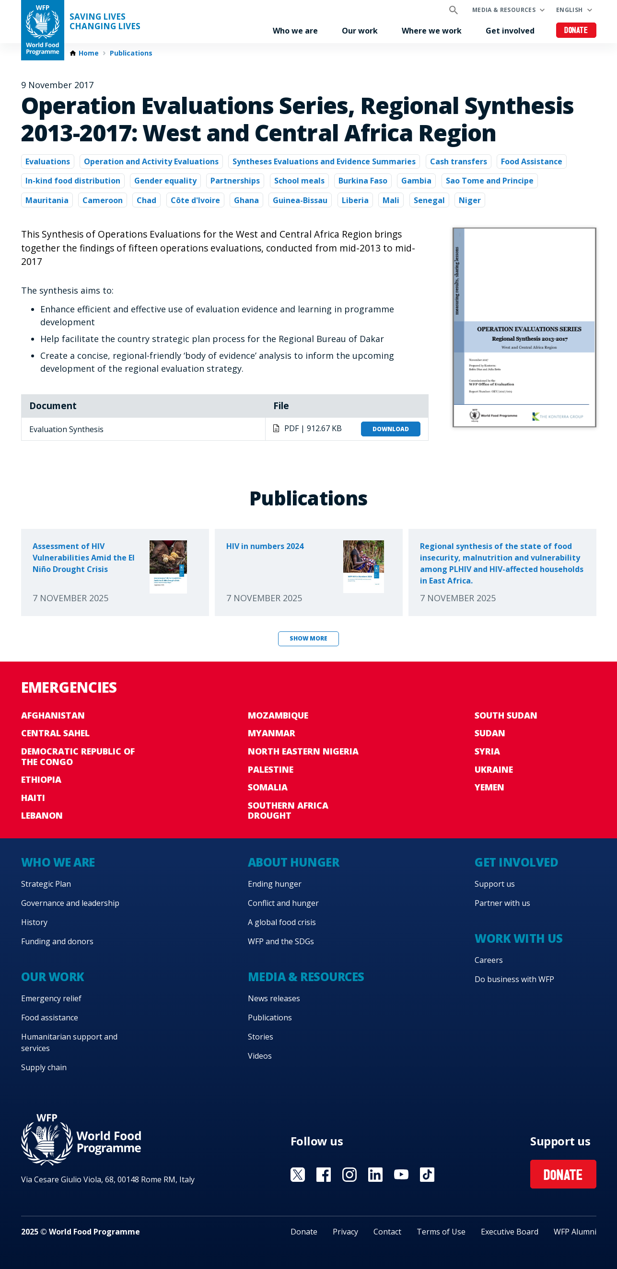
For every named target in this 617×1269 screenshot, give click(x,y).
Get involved (510, 30)
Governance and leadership (70, 903)
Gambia (416, 180)
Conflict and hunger (283, 903)
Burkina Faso (362, 180)
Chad (146, 200)
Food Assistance (531, 161)
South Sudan (506, 715)
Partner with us (502, 903)
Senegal (429, 200)
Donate (576, 30)
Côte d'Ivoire (195, 200)
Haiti (33, 797)
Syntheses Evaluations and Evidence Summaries (324, 161)
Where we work (432, 30)
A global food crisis (282, 922)
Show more (308, 638)
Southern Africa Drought (288, 811)
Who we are (295, 30)
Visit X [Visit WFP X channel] (298, 1174)
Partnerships (235, 180)
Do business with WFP (514, 979)
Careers (489, 960)
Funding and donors (57, 941)
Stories (260, 1036)
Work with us (518, 938)
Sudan (490, 733)
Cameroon (102, 200)
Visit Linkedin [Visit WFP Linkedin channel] (375, 1174)
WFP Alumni (575, 1231)
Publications (131, 53)
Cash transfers (458, 161)
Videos (260, 1056)
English (569, 10)
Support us (495, 884)
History (34, 922)
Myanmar (271, 733)
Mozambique (278, 715)
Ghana (246, 200)
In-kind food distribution (72, 180)
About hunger (293, 862)
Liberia (355, 200)
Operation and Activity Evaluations (151, 161)
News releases (274, 998)
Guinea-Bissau (300, 200)
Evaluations (47, 161)
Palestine (270, 769)
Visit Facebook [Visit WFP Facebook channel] (323, 1174)
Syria (487, 751)
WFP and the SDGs (281, 941)
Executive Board (509, 1231)
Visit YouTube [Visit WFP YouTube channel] (401, 1174)
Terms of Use (441, 1231)
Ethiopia (41, 779)
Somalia (268, 787)
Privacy (345, 1231)
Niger (470, 200)
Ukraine (494, 769)
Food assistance (49, 1017)
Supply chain (44, 1067)
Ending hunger (275, 884)
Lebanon (42, 815)
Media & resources (504, 10)
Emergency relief (51, 998)
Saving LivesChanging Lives (105, 21)
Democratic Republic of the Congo (78, 756)
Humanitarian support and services (69, 1042)
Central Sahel (55, 733)
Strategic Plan (46, 884)
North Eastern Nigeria (303, 751)
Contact (387, 1231)
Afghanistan (53, 715)
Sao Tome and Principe (490, 180)
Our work (360, 30)
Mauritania (47, 200)
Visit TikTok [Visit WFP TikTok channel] (427, 1174)
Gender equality (165, 180)
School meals (299, 180)
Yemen (489, 787)
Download (391, 429)
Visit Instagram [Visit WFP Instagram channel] (349, 1174)
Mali (391, 200)
